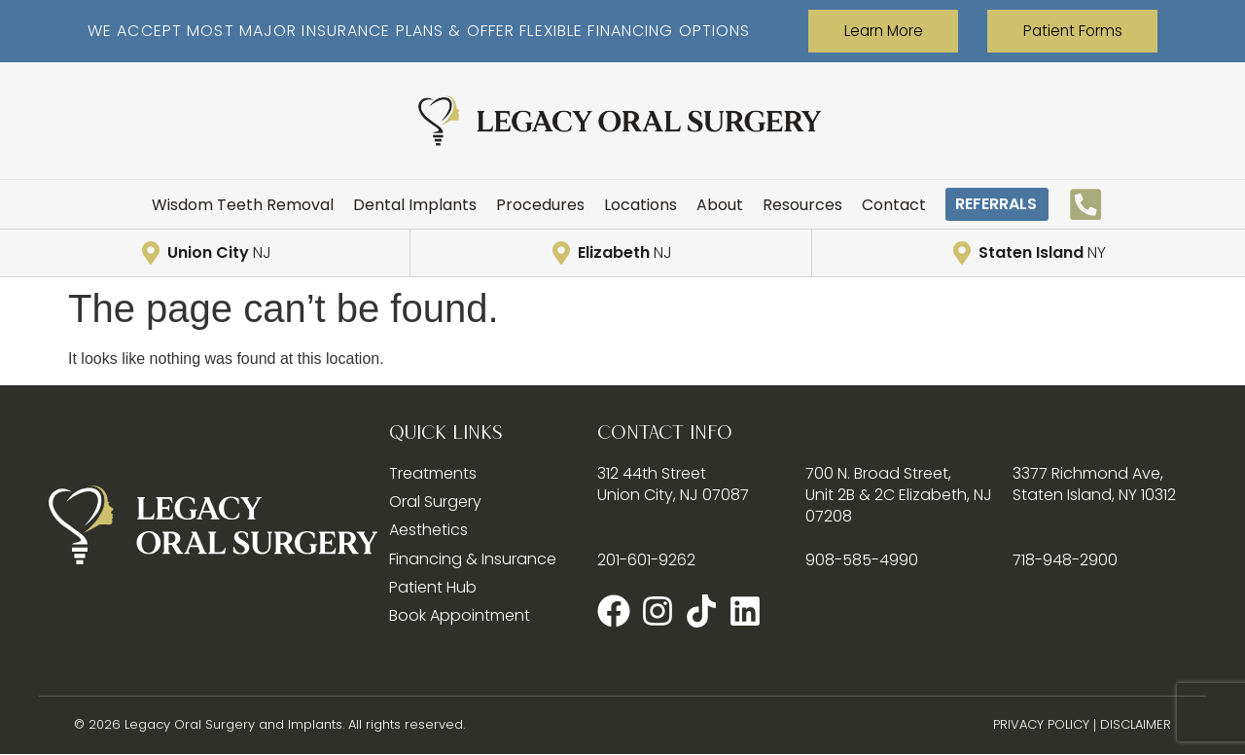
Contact (857, 205)
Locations (624, 205)
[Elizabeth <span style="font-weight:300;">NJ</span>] (563, 254)
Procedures (532, 205)
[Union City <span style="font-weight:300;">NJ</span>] (151, 254)
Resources (774, 205)
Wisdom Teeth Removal (263, 205)
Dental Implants (418, 205)
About (697, 205)
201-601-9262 (645, 560)
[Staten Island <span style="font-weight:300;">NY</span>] (965, 254)
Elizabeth (625, 253)
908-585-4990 (854, 560)
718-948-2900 (1061, 560)
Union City (218, 253)
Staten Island (1042, 253)
